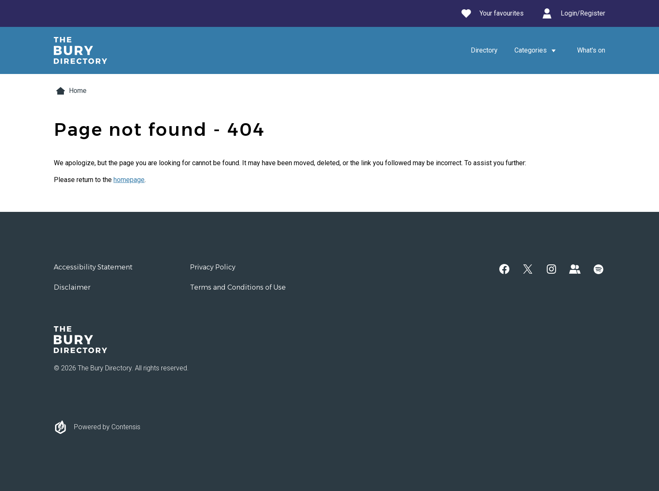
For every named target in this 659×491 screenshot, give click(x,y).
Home (70, 91)
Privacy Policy (212, 267)
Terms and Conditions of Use (238, 287)
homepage (129, 180)
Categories (537, 50)
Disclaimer (72, 287)
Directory (484, 50)
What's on (591, 50)
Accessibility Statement (93, 267)
